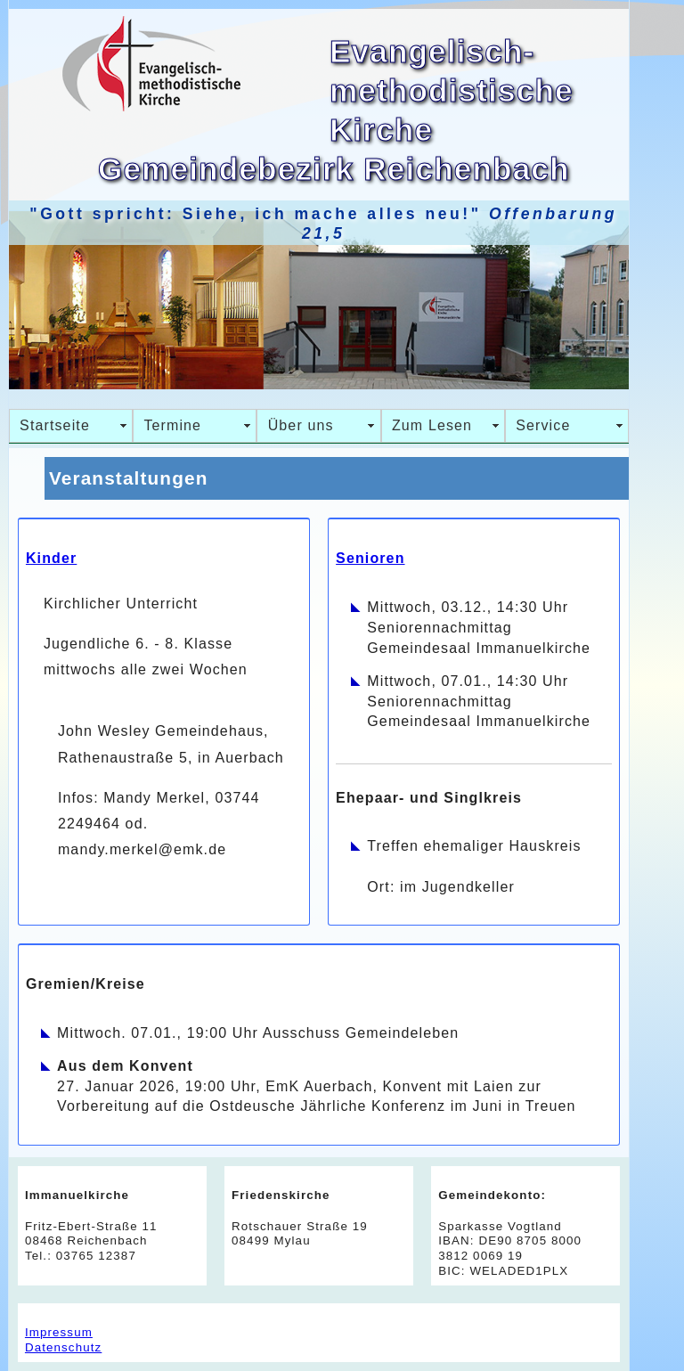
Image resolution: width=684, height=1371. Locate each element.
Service (543, 425)
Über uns (301, 425)
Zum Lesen (432, 425)
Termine (172, 425)
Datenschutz (63, 1347)
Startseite (55, 425)
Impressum (59, 1332)
